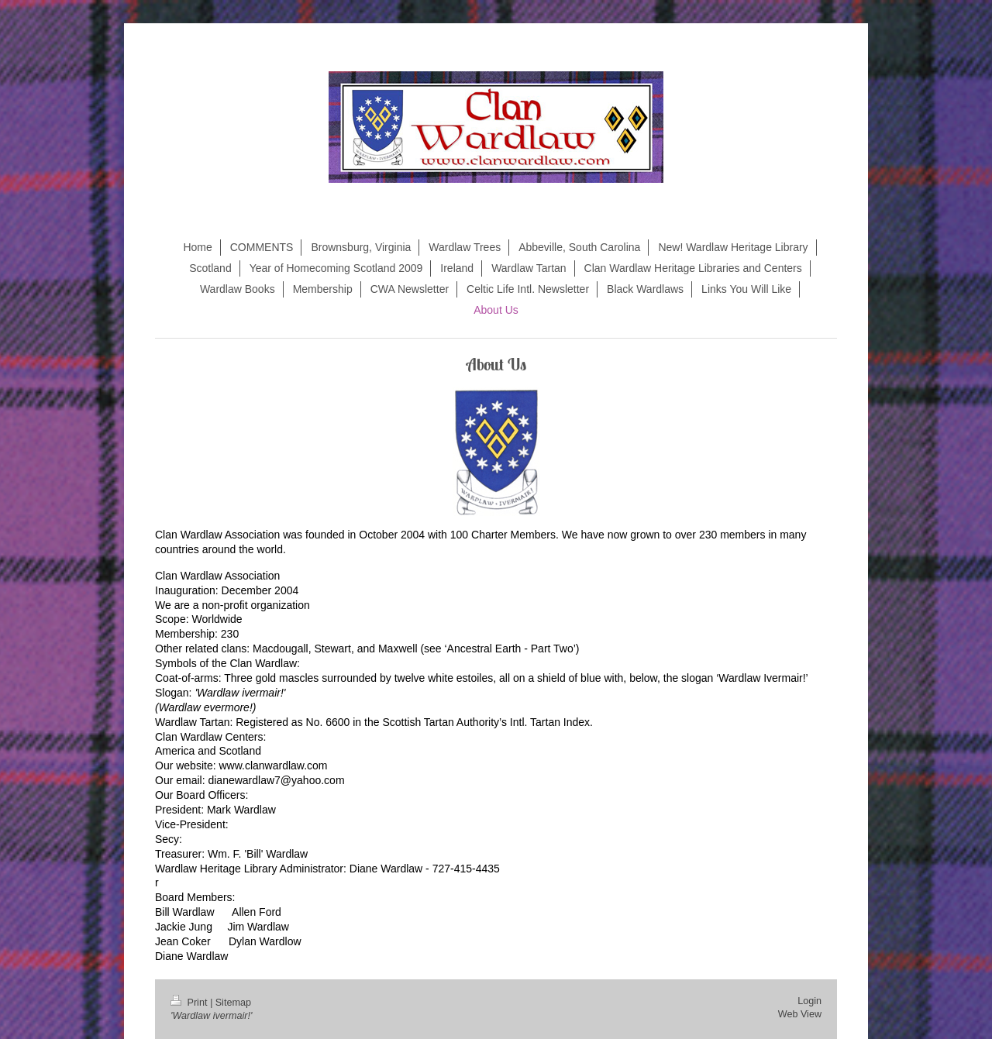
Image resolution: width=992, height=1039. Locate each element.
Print (190, 1002)
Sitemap (233, 1002)
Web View (800, 1014)
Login (809, 1001)
